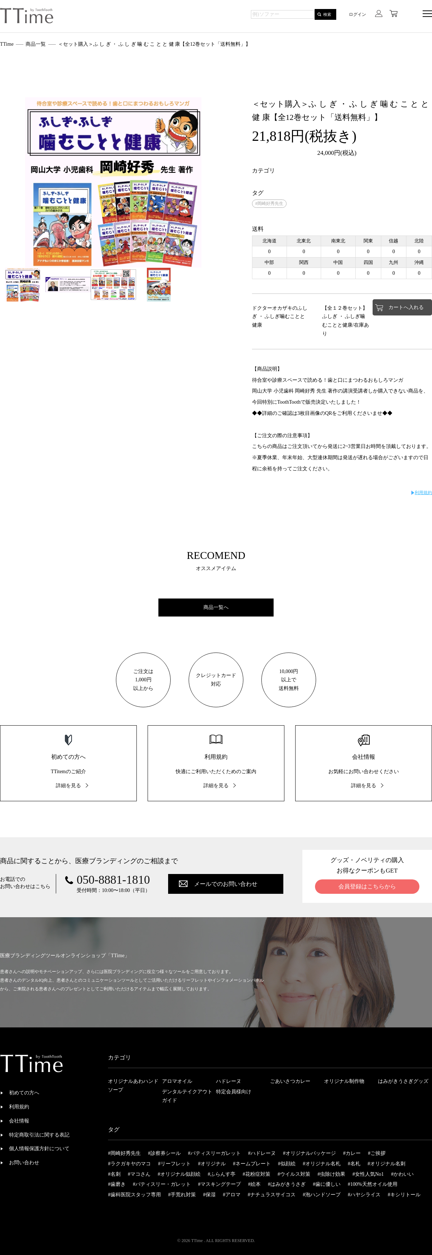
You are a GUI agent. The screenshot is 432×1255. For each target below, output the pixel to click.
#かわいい (402, 1174)
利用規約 (423, 492)
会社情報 (19, 1121)
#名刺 (114, 1174)
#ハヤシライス (364, 1194)
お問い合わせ (24, 1162)
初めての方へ (24, 1092)
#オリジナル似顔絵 (179, 1174)
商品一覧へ (216, 607)
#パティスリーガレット (214, 1153)
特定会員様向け (233, 1091)
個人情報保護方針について (39, 1148)
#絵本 (254, 1184)
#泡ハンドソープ (322, 1194)
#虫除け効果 (331, 1174)
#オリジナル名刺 (386, 1163)
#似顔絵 (287, 1163)
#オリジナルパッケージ (309, 1153)
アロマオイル (177, 1081)
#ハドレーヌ (262, 1153)
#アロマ (231, 1194)
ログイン (357, 14)
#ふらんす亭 (221, 1174)
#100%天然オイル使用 (372, 1184)
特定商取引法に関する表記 (39, 1135)
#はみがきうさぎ (287, 1184)
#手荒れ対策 (182, 1194)
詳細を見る (68, 785)
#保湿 (209, 1194)
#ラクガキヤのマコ (129, 1163)
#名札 (354, 1163)
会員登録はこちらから (367, 886)
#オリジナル (212, 1163)
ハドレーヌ (228, 1081)
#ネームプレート (252, 1163)
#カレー (352, 1153)
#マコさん (139, 1174)
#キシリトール (404, 1194)
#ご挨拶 (377, 1153)
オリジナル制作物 (344, 1081)
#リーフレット (174, 1163)
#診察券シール (164, 1153)
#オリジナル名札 (322, 1163)
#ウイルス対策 (294, 1174)
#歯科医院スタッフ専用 (134, 1194)
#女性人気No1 (368, 1174)
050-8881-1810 (113, 880)
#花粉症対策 (256, 1174)
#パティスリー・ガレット (162, 1184)
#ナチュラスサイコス (272, 1194)
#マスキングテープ (219, 1184)
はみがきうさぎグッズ (403, 1081)
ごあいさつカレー (290, 1081)
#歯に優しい (327, 1184)
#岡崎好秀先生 (269, 203)
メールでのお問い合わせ (225, 884)
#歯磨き (117, 1184)
